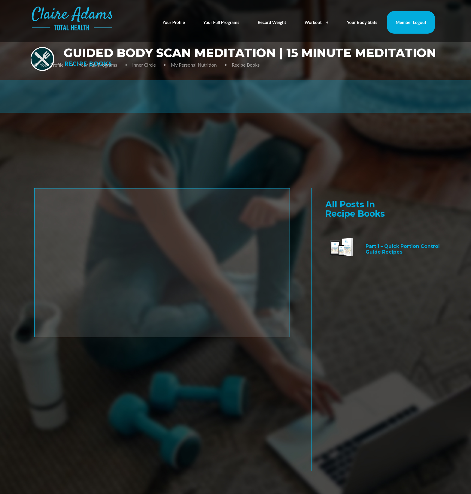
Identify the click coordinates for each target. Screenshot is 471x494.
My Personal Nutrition (194, 65)
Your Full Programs (221, 22)
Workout (317, 22)
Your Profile (174, 22)
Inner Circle (144, 65)
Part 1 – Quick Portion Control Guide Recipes (403, 249)
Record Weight (272, 22)
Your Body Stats (362, 22)
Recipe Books (246, 65)
